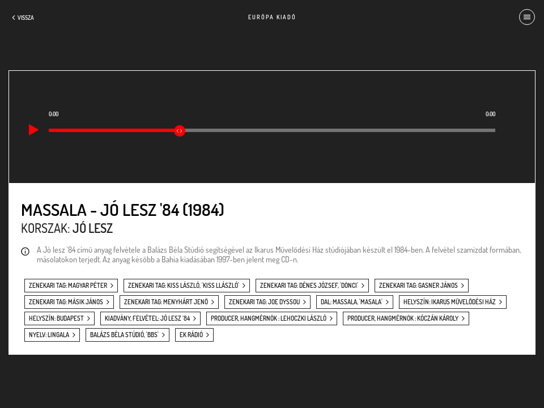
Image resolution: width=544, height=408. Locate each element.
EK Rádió (191, 335)
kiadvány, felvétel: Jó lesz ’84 (147, 318)
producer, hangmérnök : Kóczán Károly (402, 318)
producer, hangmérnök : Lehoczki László (268, 318)
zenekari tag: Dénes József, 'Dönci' (309, 286)
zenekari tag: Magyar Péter (68, 286)
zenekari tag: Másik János (66, 302)
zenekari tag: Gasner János (418, 286)
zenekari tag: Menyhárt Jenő (166, 302)
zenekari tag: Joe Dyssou (264, 302)
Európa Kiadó (272, 17)
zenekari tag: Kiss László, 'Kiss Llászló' (183, 286)
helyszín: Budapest (56, 318)
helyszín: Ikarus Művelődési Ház (449, 302)
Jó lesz (93, 228)
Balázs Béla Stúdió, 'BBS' (124, 335)
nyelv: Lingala (49, 335)
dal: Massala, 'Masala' (351, 302)
